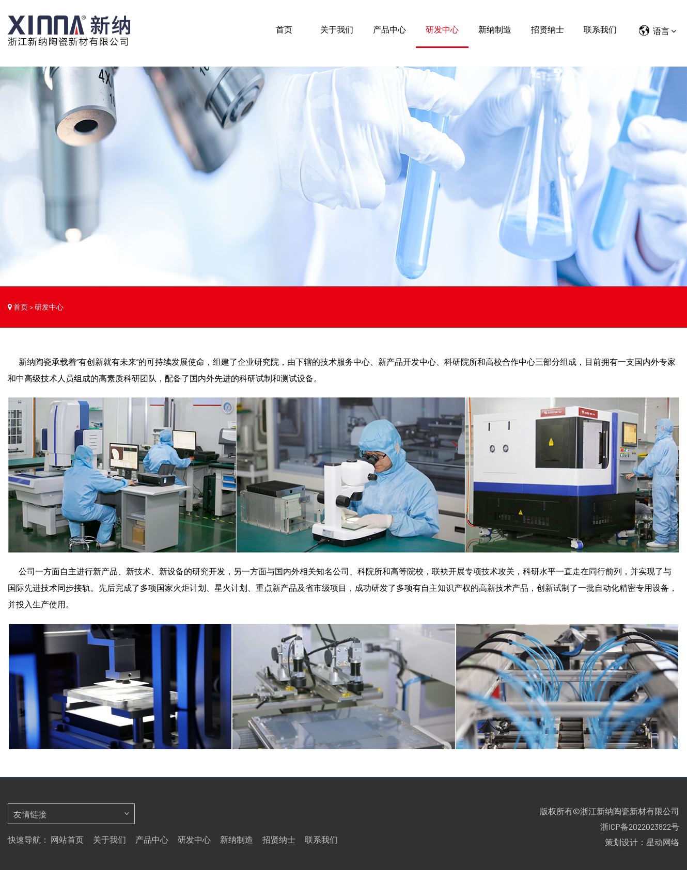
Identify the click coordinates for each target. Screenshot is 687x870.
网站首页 (67, 839)
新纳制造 (494, 29)
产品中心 (389, 29)
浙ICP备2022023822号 (639, 826)
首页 (284, 29)
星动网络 (662, 842)
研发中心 (442, 29)
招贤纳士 (547, 29)
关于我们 (336, 29)
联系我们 (600, 29)
